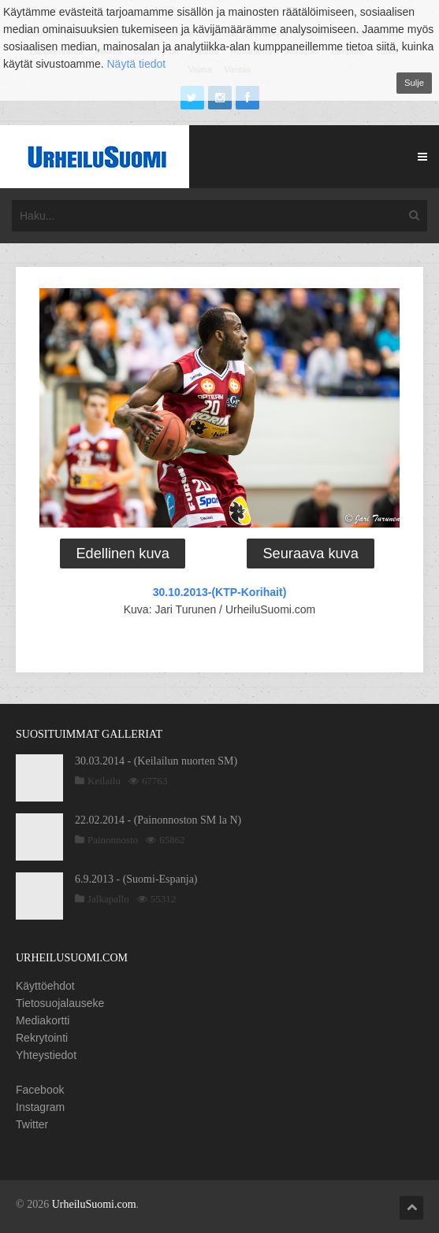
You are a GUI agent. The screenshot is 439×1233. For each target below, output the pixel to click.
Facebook (40, 1089)
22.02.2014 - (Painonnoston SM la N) (158, 820)
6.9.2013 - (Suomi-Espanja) (136, 879)
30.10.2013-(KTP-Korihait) (220, 592)
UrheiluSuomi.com (94, 1204)
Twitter (32, 1124)
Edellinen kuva (122, 553)
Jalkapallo (108, 899)
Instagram (40, 1107)
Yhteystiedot (46, 1055)
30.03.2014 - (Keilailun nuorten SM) (156, 761)
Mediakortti (42, 1020)
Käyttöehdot (45, 985)
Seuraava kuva (310, 553)
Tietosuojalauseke (60, 1003)
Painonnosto (112, 840)
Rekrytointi (42, 1037)
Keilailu (104, 781)
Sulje (414, 82)
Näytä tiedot (136, 63)
